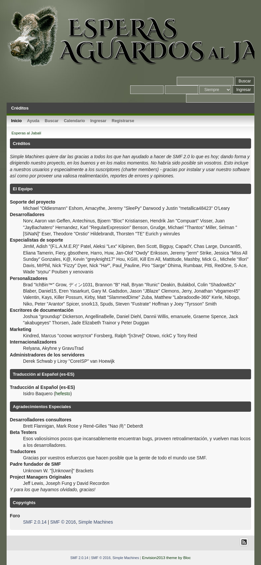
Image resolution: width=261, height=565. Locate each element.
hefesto (63, 393)
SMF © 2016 (63, 522)
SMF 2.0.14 (35, 522)
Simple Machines (95, 522)
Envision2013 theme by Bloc (166, 557)
